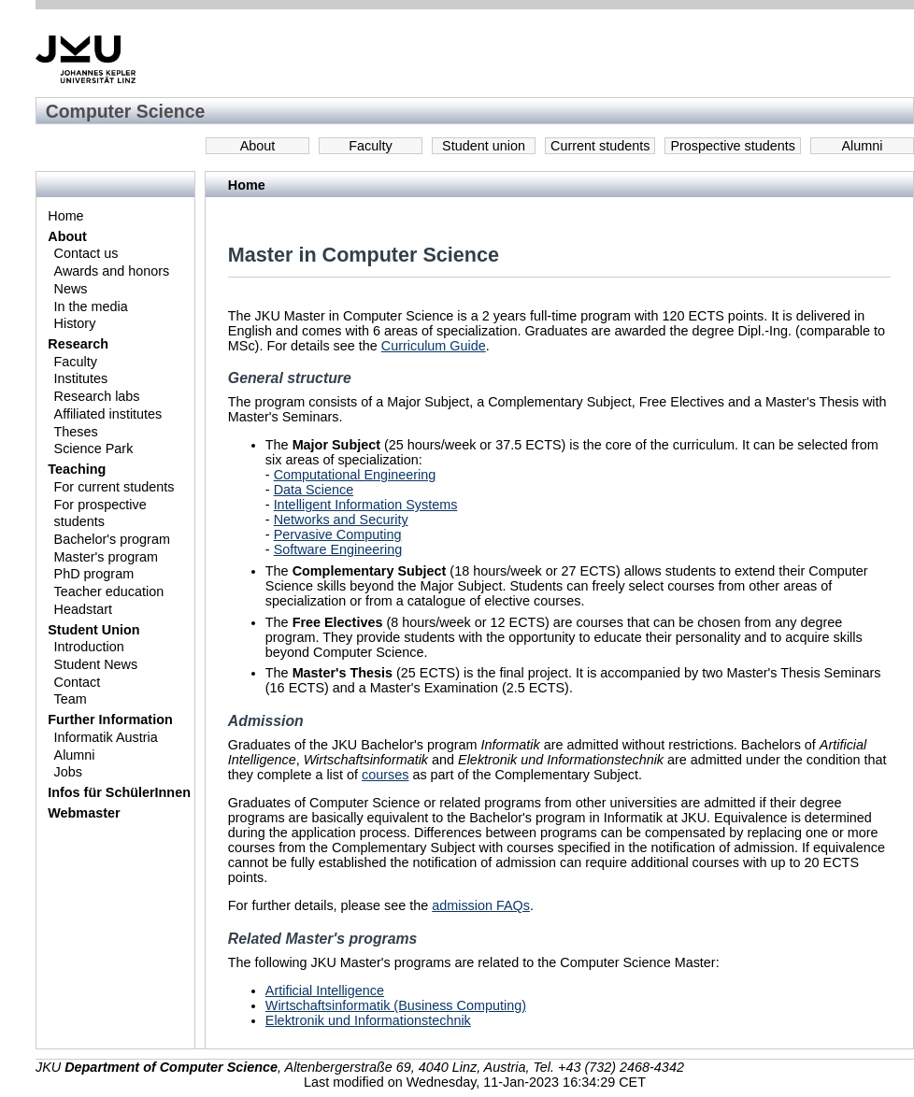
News (71, 288)
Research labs (97, 396)
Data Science (314, 489)
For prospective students (100, 513)
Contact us (86, 253)
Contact (77, 682)
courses (385, 774)
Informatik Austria (106, 737)
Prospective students (732, 145)
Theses (76, 431)
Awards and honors (112, 271)
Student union (483, 145)
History (75, 323)
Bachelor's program (112, 539)
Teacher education (109, 591)
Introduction (89, 646)
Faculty (370, 145)
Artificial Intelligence (324, 990)
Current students (600, 145)
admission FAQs (481, 905)
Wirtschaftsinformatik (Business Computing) (395, 1005)
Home (65, 215)
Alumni (862, 145)
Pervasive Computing (338, 534)
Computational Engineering (355, 474)
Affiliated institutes (108, 413)
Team (70, 698)
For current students (114, 486)
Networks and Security (341, 519)
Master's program (106, 556)
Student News (96, 664)
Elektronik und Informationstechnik (368, 1020)
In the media (91, 306)
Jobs (68, 771)
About (258, 145)
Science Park (94, 448)
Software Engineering (338, 549)
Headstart (83, 609)
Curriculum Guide (433, 345)
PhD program (94, 573)
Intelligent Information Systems (366, 504)
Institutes (81, 378)
